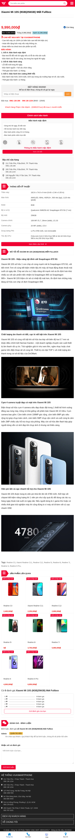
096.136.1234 (11, 172)
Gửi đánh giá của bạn (37, 711)
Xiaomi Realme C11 (24, 562)
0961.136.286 (11, 166)
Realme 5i (48, 562)
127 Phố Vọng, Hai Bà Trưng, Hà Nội (17, 791)
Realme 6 (5, 566)
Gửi (68, 94)
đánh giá (40, 696)
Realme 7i (66, 562)
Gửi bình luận (8, 767)
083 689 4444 (9, 799)
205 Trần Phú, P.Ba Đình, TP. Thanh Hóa (22, 169)
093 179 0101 (9, 804)
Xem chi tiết (37, 152)
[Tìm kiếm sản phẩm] (37, 3)
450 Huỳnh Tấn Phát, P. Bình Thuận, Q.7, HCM (21, 808)
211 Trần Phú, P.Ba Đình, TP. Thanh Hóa (22, 163)
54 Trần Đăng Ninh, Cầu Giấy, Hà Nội (17, 796)
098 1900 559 (9, 793)
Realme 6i (57, 562)
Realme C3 (11, 562)
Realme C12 (38, 562)
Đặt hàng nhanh (37, 87)
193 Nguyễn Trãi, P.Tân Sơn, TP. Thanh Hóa (23, 175)
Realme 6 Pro (15, 566)
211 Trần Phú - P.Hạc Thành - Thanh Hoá (19, 779)
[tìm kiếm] (64, 3)
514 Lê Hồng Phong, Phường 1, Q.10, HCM (19, 802)
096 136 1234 (9, 781)
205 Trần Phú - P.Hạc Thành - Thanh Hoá (19, 785)
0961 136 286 (14, 101)
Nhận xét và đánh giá (10, 745)
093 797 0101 (9, 810)
